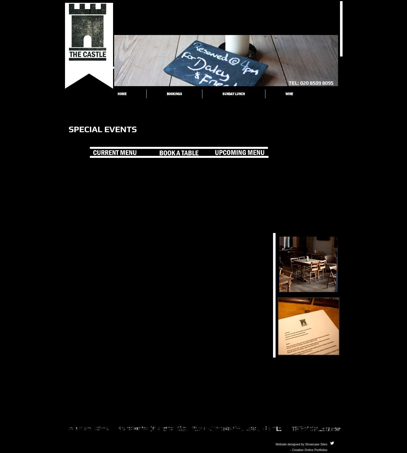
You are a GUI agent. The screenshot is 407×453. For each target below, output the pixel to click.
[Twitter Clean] (332, 443)
